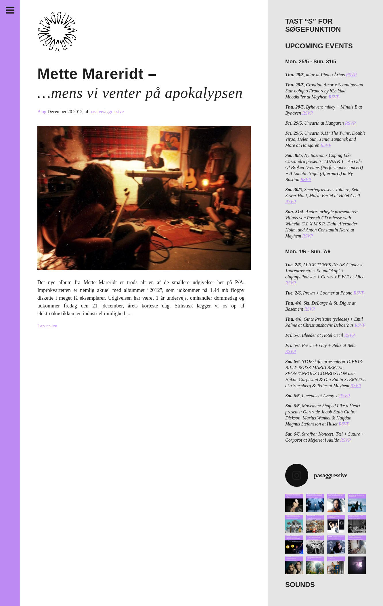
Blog (42, 111)
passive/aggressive (106, 111)
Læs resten (47, 325)
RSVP (351, 74)
